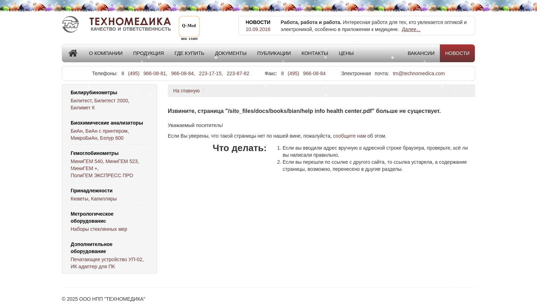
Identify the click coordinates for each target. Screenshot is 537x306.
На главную (186, 91)
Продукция (148, 53)
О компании (106, 53)
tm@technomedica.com (419, 73)
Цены (346, 53)
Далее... (411, 29)
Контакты (314, 53)
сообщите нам (349, 136)
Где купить (189, 53)
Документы (231, 53)
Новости (457, 53)
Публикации (274, 53)
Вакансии (421, 53)
